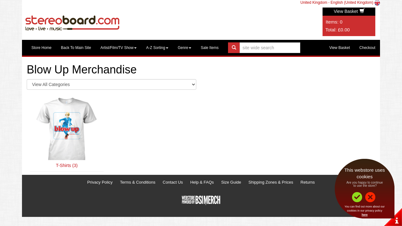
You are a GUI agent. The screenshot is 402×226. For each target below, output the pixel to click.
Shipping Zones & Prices (270, 182)
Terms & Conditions (137, 182)
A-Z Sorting (157, 48)
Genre (184, 48)
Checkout (367, 48)
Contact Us (173, 182)
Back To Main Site (76, 48)
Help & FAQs (202, 182)
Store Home (41, 48)
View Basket (349, 11)
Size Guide (231, 182)
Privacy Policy (100, 182)
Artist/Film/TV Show (118, 48)
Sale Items (210, 48)
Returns (308, 182)
